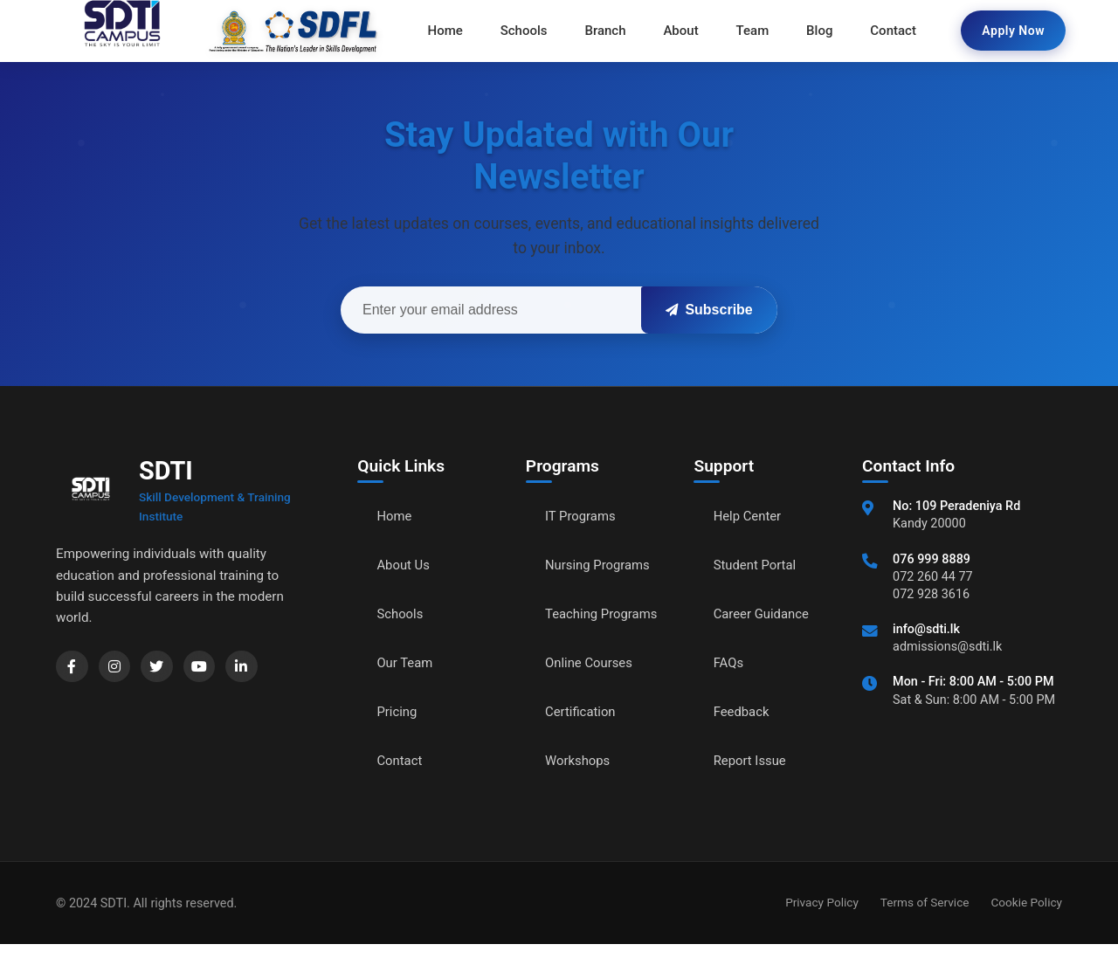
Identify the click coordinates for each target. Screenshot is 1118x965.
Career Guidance (765, 615)
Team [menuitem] (750, 30)
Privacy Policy (822, 923)
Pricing (399, 713)
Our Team (407, 664)
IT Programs (583, 517)
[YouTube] (209, 668)
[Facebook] (73, 668)
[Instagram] (118, 668)
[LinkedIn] (255, 668)
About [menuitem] (680, 30)
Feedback (744, 713)
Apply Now (1013, 31)
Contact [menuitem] (886, 30)
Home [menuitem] (452, 30)
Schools (402, 615)
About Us (405, 566)
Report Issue (753, 762)
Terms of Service (925, 923)
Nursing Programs (601, 566)
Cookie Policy (1026, 923)
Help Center (750, 517)
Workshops (580, 782)
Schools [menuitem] (529, 30)
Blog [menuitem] (814, 30)
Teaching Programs (575, 624)
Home (396, 517)
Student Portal (758, 566)
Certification (583, 733)
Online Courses (592, 684)
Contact (401, 762)
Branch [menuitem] (607, 30)
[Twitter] (164, 668)
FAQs (730, 664)
